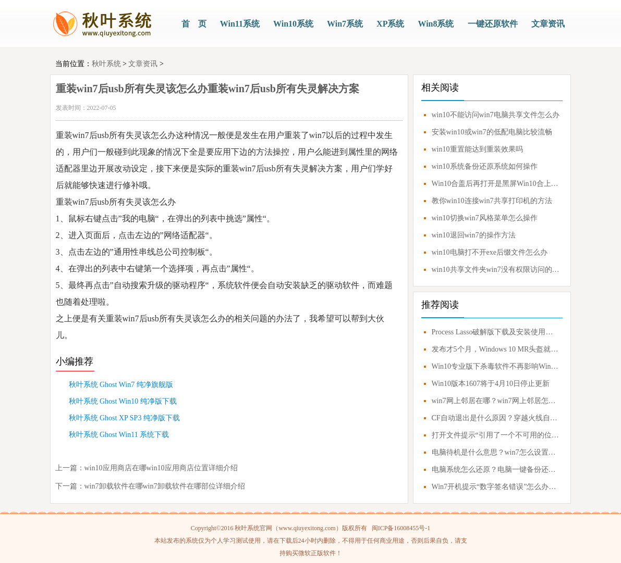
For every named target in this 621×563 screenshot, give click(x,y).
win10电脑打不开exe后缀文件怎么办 (489, 252)
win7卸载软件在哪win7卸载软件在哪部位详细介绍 (164, 486)
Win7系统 (345, 23)
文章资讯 (548, 23)
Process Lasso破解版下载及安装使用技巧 (496, 332)
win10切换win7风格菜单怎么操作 (485, 218)
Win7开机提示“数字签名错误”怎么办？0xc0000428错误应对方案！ (496, 487)
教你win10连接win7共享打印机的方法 (492, 201)
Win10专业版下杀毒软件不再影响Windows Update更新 (496, 366)
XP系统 (390, 23)
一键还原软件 (493, 23)
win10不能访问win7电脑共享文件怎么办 (495, 115)
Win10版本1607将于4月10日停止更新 (491, 383)
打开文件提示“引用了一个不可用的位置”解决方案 (496, 435)
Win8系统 (436, 23)
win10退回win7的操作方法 (474, 235)
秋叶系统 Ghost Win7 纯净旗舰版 (121, 385)
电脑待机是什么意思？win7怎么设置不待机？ (496, 452)
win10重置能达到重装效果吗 (477, 149)
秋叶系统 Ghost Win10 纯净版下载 (123, 401)
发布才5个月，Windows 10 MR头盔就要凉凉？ (496, 349)
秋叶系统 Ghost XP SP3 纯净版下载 (124, 418)
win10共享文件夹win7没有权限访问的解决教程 (496, 269)
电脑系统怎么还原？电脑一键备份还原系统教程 (496, 469)
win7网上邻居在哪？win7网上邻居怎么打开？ (496, 401)
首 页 (193, 23)
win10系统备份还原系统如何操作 (485, 166)
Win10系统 (293, 23)
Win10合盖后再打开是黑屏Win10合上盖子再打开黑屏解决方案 (496, 183)
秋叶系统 (106, 64)
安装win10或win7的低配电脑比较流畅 (492, 132)
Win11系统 (240, 23)
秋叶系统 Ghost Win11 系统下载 (119, 435)
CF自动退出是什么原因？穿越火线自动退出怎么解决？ (496, 418)
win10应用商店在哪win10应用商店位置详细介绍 (161, 468)
